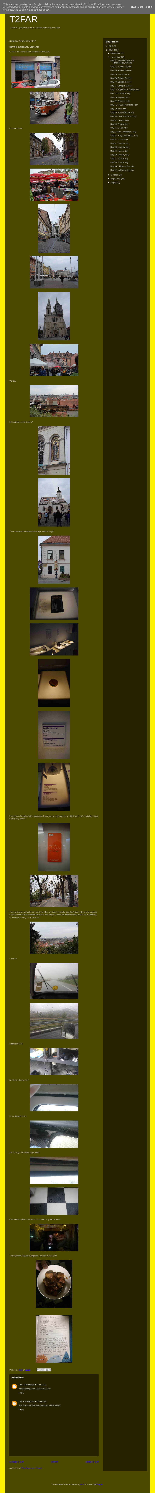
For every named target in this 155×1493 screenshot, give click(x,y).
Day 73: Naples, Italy (119, 97)
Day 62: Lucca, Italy (119, 139)
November (116, 57)
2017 (111, 50)
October (115, 175)
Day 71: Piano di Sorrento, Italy (124, 105)
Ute (20, 1385)
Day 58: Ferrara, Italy (119, 155)
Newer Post (16, 1462)
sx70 (82, 1484)
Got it (149, 7)
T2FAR (23, 19)
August (114, 182)
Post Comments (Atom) (31, 1468)
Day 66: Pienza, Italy (119, 124)
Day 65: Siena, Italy (118, 128)
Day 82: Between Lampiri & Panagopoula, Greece (122, 61)
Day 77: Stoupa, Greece (120, 82)
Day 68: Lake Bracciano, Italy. (123, 116)
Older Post (92, 1462)
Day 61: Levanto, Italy (119, 143)
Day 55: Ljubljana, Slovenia (122, 166)
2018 (111, 46)
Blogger (99, 1484)
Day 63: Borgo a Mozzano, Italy (124, 135)
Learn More (137, 7)
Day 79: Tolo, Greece (119, 74)
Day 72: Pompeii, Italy (119, 101)
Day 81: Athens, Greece (120, 66)
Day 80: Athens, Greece (120, 70)
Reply (21, 1393)
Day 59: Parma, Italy (119, 151)
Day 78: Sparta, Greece (120, 78)
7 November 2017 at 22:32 (34, 1385)
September (116, 178)
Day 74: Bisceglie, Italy (120, 93)
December (116, 53)
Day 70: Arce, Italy (118, 109)
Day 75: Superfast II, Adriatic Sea (124, 89)
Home (54, 1462)
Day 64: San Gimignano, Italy (123, 132)
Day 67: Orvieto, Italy (119, 120)
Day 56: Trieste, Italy (119, 162)
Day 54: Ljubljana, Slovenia (122, 170)
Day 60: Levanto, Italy (119, 147)
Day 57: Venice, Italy (119, 158)
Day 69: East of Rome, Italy (122, 112)
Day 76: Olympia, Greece (121, 86)
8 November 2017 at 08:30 (34, 1401)
